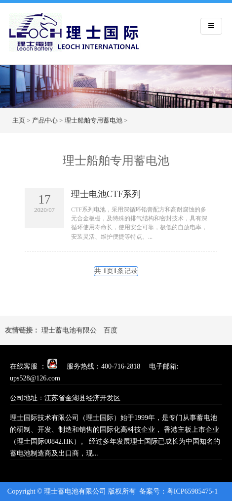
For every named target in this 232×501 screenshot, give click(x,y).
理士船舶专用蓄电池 (93, 120)
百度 (110, 330)
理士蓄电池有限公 (69, 330)
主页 (18, 120)
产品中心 (45, 120)
